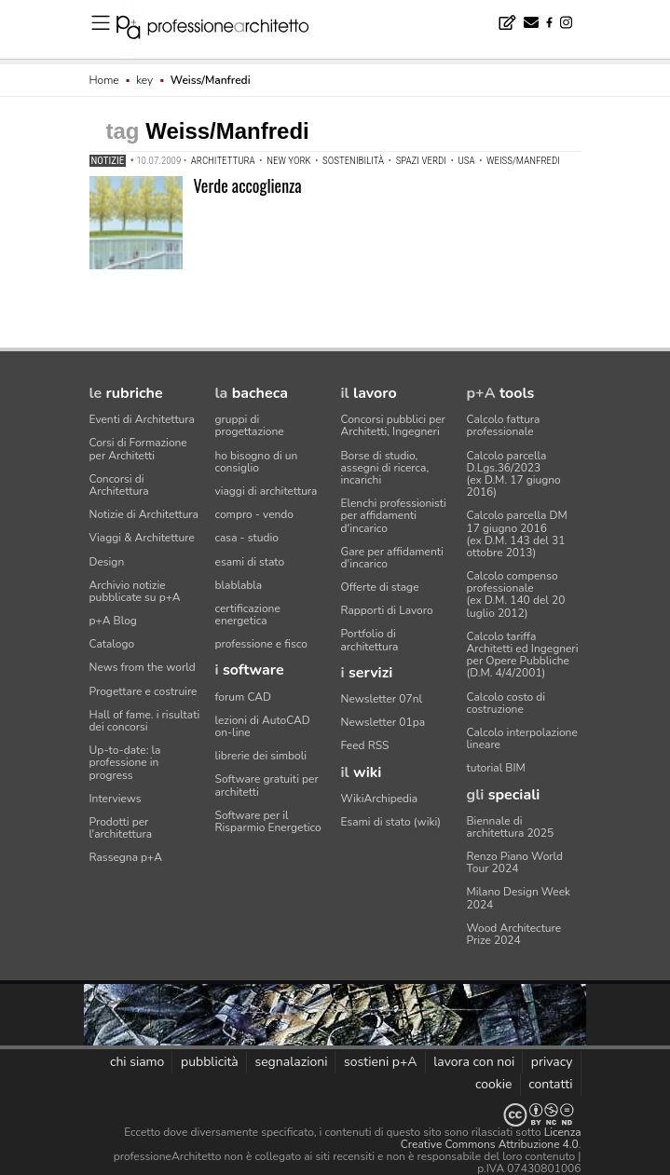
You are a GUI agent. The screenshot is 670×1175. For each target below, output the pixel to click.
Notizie (108, 161)
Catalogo (112, 643)
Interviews (115, 798)
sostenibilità (353, 161)
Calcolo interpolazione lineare (522, 738)
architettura (223, 161)
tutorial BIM (496, 767)
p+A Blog (113, 620)
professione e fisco (261, 643)
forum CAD (243, 697)
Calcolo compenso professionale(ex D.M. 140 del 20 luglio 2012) (516, 594)
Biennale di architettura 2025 (510, 826)
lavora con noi (473, 1062)
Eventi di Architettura (142, 419)
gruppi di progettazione (249, 425)
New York (288, 161)
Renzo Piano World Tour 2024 (515, 862)
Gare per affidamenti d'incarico (392, 557)
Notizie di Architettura (143, 514)
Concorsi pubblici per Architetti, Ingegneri (393, 425)
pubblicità (210, 1062)
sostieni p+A (380, 1062)
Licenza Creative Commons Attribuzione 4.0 (491, 1138)
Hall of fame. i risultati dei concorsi (144, 720)
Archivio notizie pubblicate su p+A (135, 591)
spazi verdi (421, 161)
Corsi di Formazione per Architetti (138, 448)
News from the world (142, 667)
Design (107, 561)
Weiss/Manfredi (523, 161)
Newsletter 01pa (383, 722)
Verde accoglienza (248, 185)
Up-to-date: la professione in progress (125, 762)
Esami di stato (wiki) (391, 821)
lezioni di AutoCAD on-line (262, 726)
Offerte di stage (380, 587)
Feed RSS (365, 745)
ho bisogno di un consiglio (256, 461)
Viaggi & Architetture (142, 537)
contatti (550, 1084)
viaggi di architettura (266, 491)
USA (466, 161)
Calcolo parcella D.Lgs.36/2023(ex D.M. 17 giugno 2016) (514, 474)
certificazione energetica (247, 614)
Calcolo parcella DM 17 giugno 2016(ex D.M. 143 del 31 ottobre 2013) (517, 534)
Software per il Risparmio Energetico (268, 821)
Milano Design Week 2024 (519, 897)
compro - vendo (254, 514)
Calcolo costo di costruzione (506, 703)
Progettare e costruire (143, 691)
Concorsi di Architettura (119, 485)
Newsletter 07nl (382, 698)
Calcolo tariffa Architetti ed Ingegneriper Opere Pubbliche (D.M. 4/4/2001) (523, 655)
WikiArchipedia (379, 798)
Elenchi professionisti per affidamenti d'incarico (393, 515)
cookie (494, 1084)
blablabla (239, 585)
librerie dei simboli (261, 755)
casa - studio (247, 537)
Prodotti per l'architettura (121, 827)
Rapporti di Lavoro (387, 610)
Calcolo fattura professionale (503, 425)
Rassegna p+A (126, 857)
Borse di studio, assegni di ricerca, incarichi (385, 467)
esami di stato (250, 561)
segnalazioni (290, 1062)
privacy (552, 1062)
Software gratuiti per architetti (267, 785)
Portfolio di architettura (370, 639)
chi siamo (137, 1062)
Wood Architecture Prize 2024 (514, 934)
